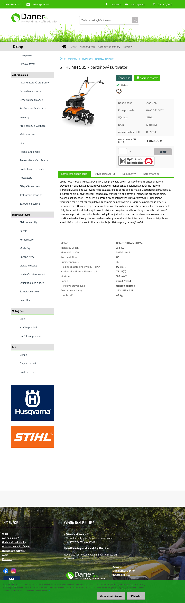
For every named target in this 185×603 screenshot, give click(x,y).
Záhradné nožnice (30, 204)
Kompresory (27, 239)
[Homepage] (65, 46)
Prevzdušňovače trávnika (34, 160)
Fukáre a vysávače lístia (33, 108)
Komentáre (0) (151, 174)
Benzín (23, 355)
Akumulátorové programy (34, 82)
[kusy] (122, 151)
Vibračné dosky (28, 265)
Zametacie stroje (29, 291)
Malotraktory (27, 134)
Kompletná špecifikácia (74, 174)
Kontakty (127, 46)
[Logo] (34, 20)
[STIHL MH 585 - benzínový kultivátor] (85, 76)
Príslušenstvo (27, 372)
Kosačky (24, 117)
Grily (22, 319)
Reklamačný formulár (13, 550)
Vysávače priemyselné (32, 274)
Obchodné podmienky (109, 46)
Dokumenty (129, 174)
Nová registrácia (137, 4)
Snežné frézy (27, 257)
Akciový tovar (27, 64)
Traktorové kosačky (31, 195)
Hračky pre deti (28, 327)
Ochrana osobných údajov (16, 546)
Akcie (5, 555)
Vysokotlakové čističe (32, 283)
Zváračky (25, 300)
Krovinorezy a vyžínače (32, 126)
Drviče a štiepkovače (31, 100)
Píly (22, 143)
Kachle (23, 231)
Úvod (62, 58)
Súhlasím (135, 596)
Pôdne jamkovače (30, 152)
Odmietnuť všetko (109, 596)
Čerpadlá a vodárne (31, 91)
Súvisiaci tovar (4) (105, 174)
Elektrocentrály (28, 222)
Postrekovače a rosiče (32, 169)
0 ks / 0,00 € (165, 4)
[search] (135, 20)
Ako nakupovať (87, 46)
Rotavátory (26, 178)
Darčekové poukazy (31, 336)
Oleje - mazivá (28, 363)
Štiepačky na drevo (30, 186)
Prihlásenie (114, 4)
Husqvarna (26, 55)
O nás (74, 46)
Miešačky (25, 248)
